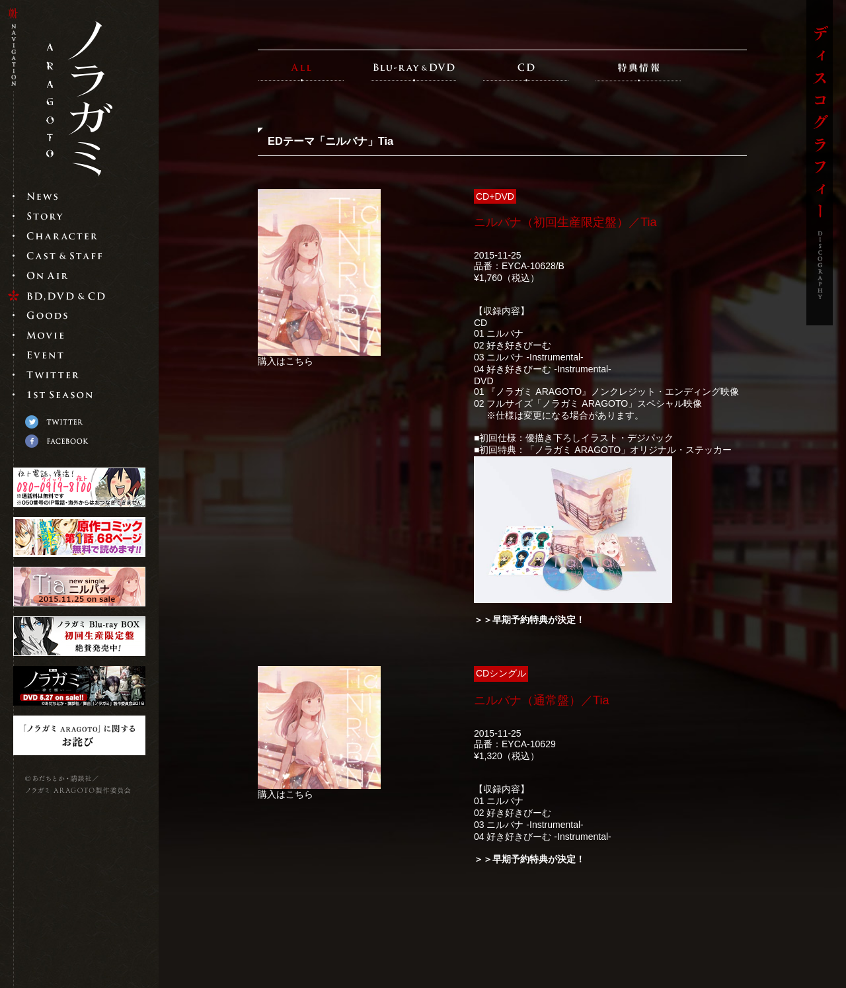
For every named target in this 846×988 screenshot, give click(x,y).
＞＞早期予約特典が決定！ (529, 619)
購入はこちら (285, 361)
